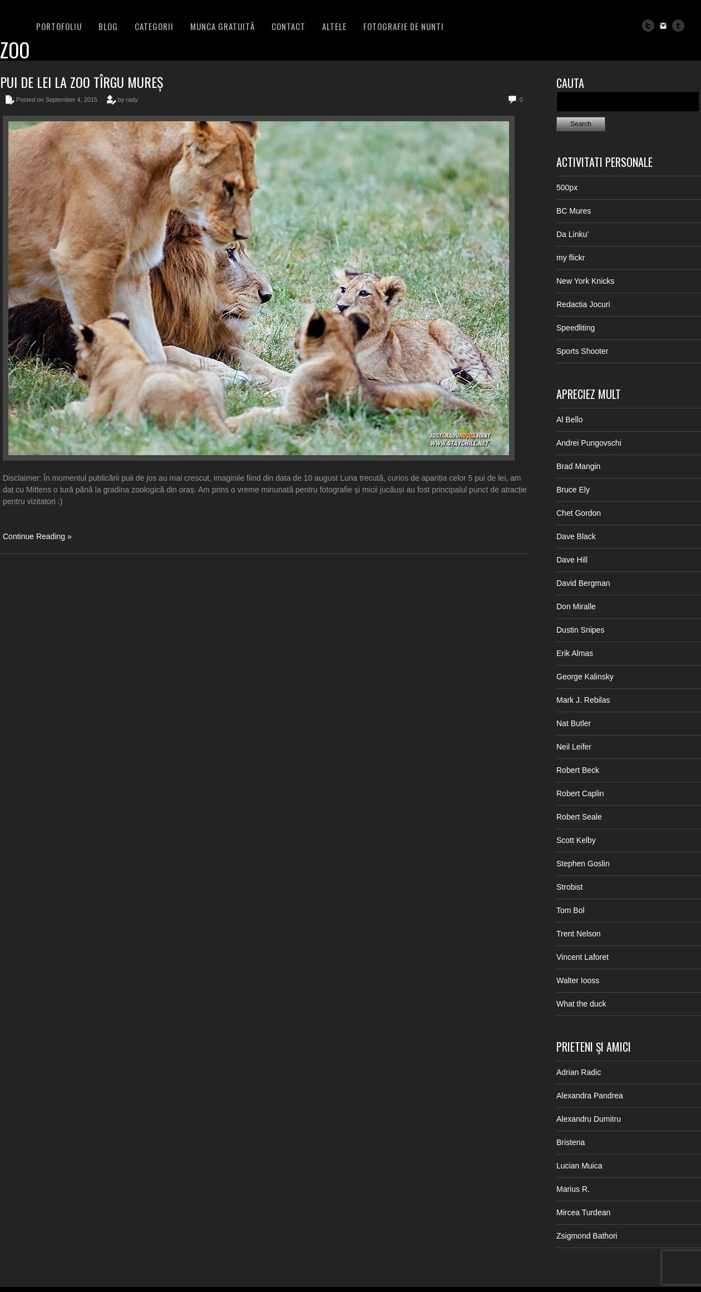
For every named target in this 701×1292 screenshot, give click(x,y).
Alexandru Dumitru (588, 1119)
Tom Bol (570, 910)
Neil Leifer (573, 746)
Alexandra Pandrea (589, 1095)
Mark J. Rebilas (583, 700)
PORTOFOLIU (59, 26)
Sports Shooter (582, 351)
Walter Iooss (577, 980)
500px (566, 187)
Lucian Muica (579, 1165)
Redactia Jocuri (583, 304)
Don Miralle (576, 606)
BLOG (108, 26)
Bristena (570, 1142)
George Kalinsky (585, 676)
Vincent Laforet (582, 957)
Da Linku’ (572, 234)
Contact (288, 26)
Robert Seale (579, 816)
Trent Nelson (578, 933)
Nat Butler (573, 723)
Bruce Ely (573, 489)
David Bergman (583, 583)
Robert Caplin (580, 793)
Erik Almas (574, 653)
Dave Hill (572, 559)
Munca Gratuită (222, 26)
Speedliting (575, 327)
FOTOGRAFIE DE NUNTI (403, 26)
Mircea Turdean (583, 1212)
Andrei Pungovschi (588, 442)
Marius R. (573, 1189)
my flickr (570, 257)
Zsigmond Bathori (587, 1235)
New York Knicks (585, 281)
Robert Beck (577, 770)
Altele (334, 26)
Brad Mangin (578, 466)
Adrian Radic (578, 1072)
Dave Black (576, 536)
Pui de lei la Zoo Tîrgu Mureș (81, 82)
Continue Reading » (37, 536)
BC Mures (573, 210)
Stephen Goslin (583, 863)
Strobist (569, 886)
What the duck (581, 1003)
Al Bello (569, 419)
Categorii (154, 26)
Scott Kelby (576, 840)
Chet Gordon (578, 513)
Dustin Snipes (580, 629)
